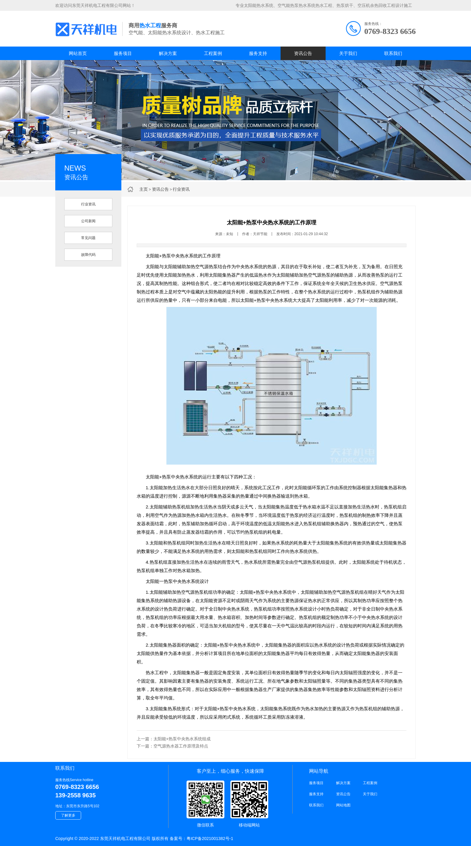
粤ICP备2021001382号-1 (210, 838)
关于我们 (348, 53)
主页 (143, 189)
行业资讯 (181, 189)
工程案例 (213, 53)
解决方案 (168, 53)
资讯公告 (303, 53)
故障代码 (88, 255)
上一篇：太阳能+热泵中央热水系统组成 (174, 738)
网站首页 (78, 53)
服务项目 (123, 53)
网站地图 (343, 805)
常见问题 (88, 238)
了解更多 (68, 815)
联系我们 (393, 53)
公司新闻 (88, 221)
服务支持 (258, 53)
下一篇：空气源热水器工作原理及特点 (172, 746)
